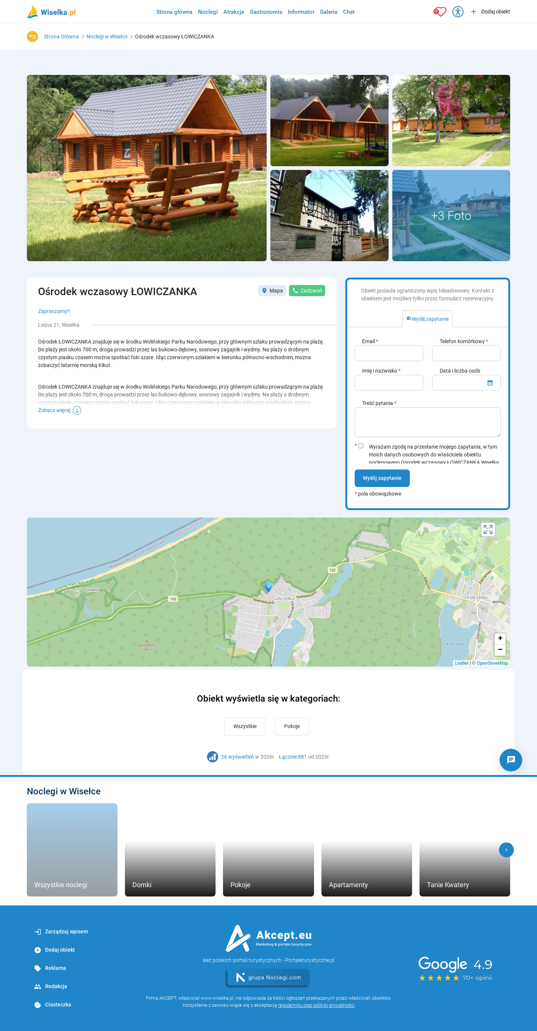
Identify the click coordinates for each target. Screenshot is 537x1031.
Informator (301, 12)
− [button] (500, 650)
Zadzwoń (307, 290)
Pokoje (292, 726)
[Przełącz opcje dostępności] (458, 11)
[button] (506, 849)
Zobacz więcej (54, 410)
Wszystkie (245, 726)
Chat (349, 12)
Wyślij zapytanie (382, 478)
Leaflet (461, 663)
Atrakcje (233, 12)
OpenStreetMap (492, 663)
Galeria (328, 12)
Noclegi (208, 12)
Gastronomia (266, 12)
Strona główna (174, 12)
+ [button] (500, 639)
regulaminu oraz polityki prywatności (316, 1005)
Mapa (272, 290)
